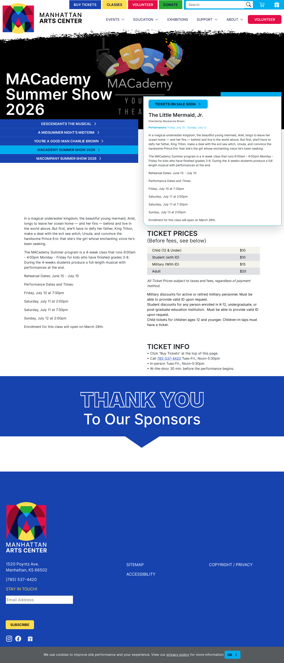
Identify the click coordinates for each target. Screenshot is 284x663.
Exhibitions (177, 19)
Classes (114, 4)
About (233, 19)
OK (229, 654)
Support (205, 19)
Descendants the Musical (66, 123)
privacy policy (178, 654)
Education (143, 19)
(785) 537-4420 (21, 579)
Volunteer (142, 4)
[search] (215, 4)
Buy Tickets (85, 4)
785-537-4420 (169, 358)
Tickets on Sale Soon (175, 104)
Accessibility (141, 574)
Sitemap (135, 564)
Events (113, 19)
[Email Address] (39, 600)
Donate (170, 4)
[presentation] (38, 612)
